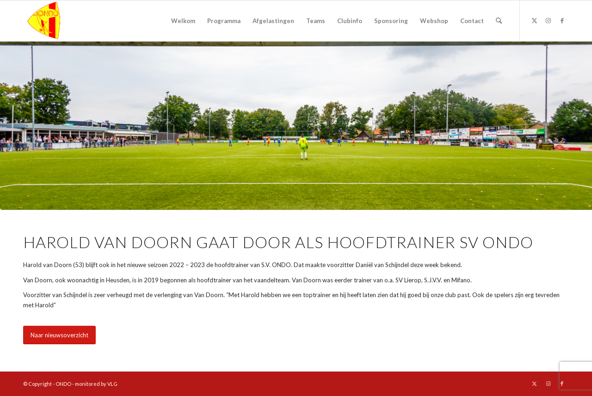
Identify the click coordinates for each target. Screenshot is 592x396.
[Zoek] (499, 20)
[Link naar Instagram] (548, 20)
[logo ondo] (67, 20)
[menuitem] (183, 20)
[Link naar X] (534, 20)
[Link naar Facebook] (562, 20)
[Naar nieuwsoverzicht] (59, 335)
